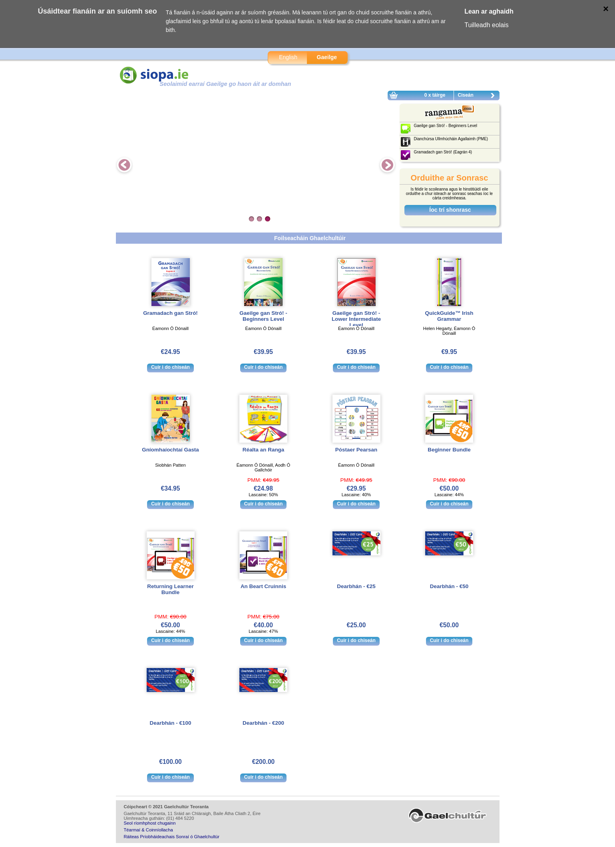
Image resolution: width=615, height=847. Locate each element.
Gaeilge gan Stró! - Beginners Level (263, 316)
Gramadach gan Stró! (170, 313)
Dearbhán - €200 (263, 723)
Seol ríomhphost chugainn (150, 823)
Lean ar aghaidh (488, 11)
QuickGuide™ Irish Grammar (449, 316)
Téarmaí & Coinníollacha (148, 829)
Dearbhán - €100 (170, 723)
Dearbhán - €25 (356, 586)
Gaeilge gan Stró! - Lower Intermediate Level (356, 319)
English (288, 57)
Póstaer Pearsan (356, 450)
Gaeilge (327, 57)
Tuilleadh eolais (486, 25)
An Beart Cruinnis (263, 586)
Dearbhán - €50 (449, 586)
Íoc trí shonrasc (450, 210)
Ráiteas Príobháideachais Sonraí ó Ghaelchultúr (171, 836)
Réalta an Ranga (264, 450)
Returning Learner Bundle (170, 589)
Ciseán (478, 96)
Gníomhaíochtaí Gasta (170, 450)
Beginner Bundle (449, 450)
